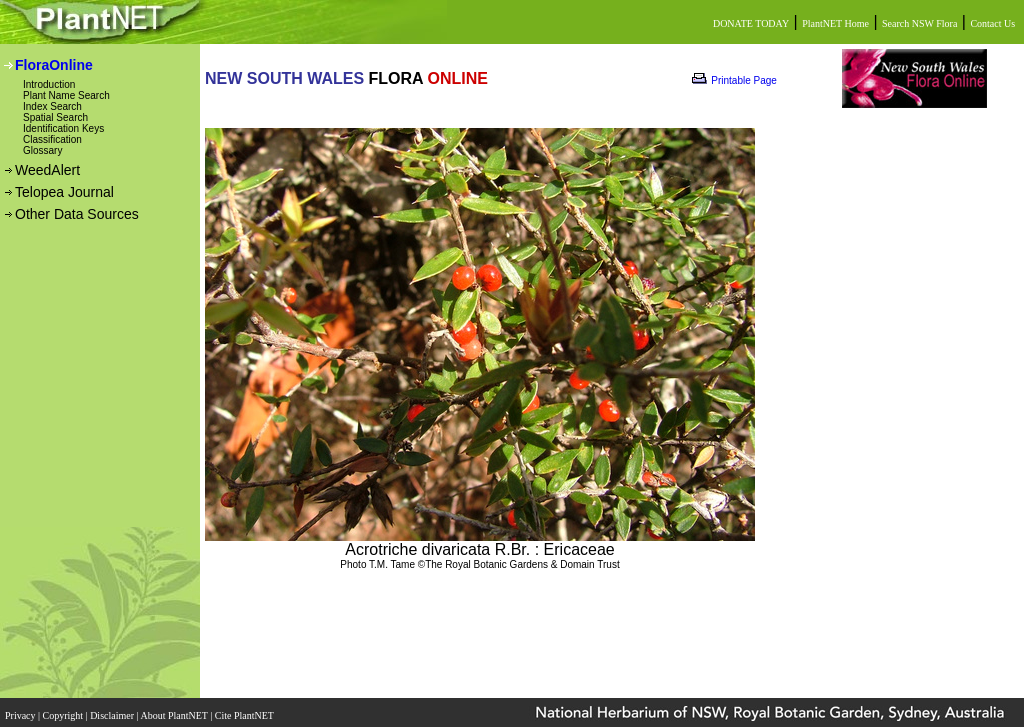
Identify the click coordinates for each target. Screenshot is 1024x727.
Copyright (64, 709)
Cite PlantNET (245, 709)
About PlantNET (175, 709)
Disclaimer (113, 709)
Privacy (21, 709)
